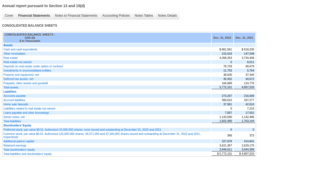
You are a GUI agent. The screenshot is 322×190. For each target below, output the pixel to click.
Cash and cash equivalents (20, 49)
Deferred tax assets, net (18, 78)
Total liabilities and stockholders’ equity (27, 153)
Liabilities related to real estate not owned (29, 108)
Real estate (10, 57)
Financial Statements (34, 15)
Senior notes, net (14, 116)
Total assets (10, 87)
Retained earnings (14, 145)
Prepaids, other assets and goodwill (25, 83)
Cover (9, 15)
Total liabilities (12, 121)
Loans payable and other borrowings (26, 112)
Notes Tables (144, 15)
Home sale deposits (15, 104)
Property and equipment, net (21, 74)
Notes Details (167, 15)
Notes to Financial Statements (76, 15)
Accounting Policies (116, 15)
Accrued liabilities (14, 100)
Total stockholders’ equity (19, 149)
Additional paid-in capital (18, 141)
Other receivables (14, 53)
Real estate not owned (17, 62)
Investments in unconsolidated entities (27, 70)
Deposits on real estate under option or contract (33, 66)
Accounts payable (14, 95)
